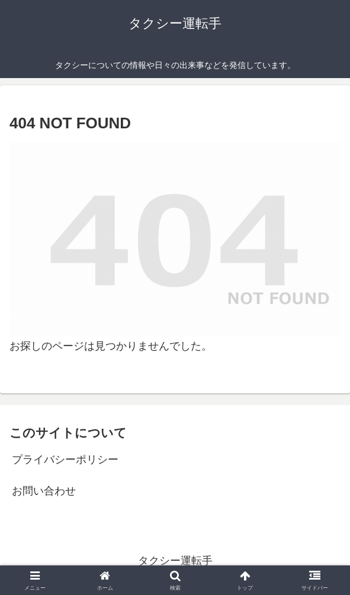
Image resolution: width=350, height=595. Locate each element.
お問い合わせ (44, 491)
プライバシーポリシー (65, 459)
